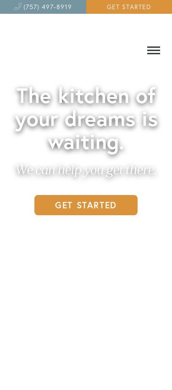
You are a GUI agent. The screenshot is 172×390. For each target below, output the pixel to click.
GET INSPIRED (86, 234)
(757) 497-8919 (47, 6)
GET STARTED (129, 6)
